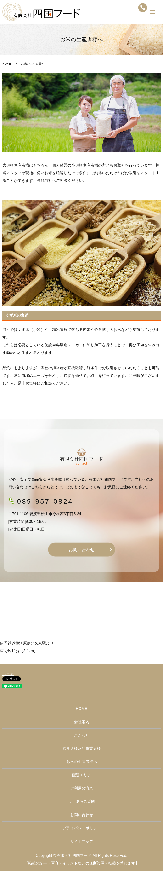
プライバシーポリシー (81, 828)
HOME (6, 63)
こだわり (81, 735)
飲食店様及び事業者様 (81, 748)
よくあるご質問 (81, 801)
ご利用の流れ (81, 788)
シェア (8, 674)
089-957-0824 (45, 501)
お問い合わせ (82, 549)
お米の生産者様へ (81, 762)
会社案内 (81, 722)
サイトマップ (81, 841)
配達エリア (81, 775)
